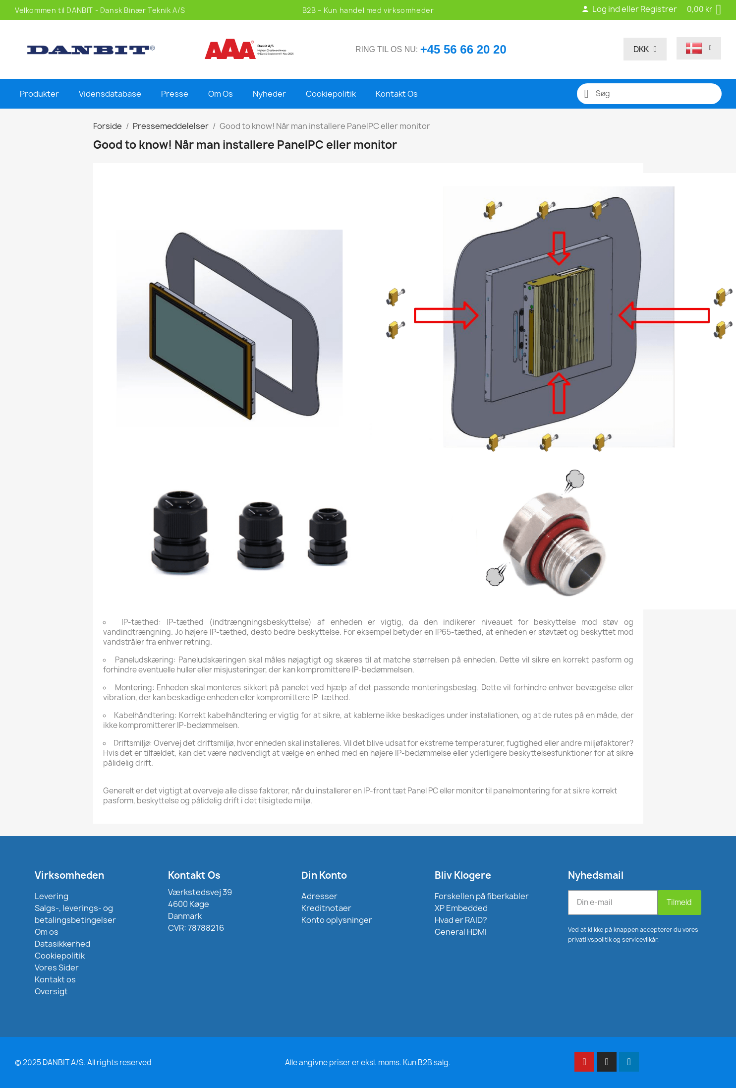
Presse (174, 93)
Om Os (220, 93)
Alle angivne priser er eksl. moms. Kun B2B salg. (368, 1062)
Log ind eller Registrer (629, 9)
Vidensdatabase (110, 93)
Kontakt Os (397, 93)
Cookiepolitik (331, 93)
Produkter (39, 93)
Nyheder (269, 93)
